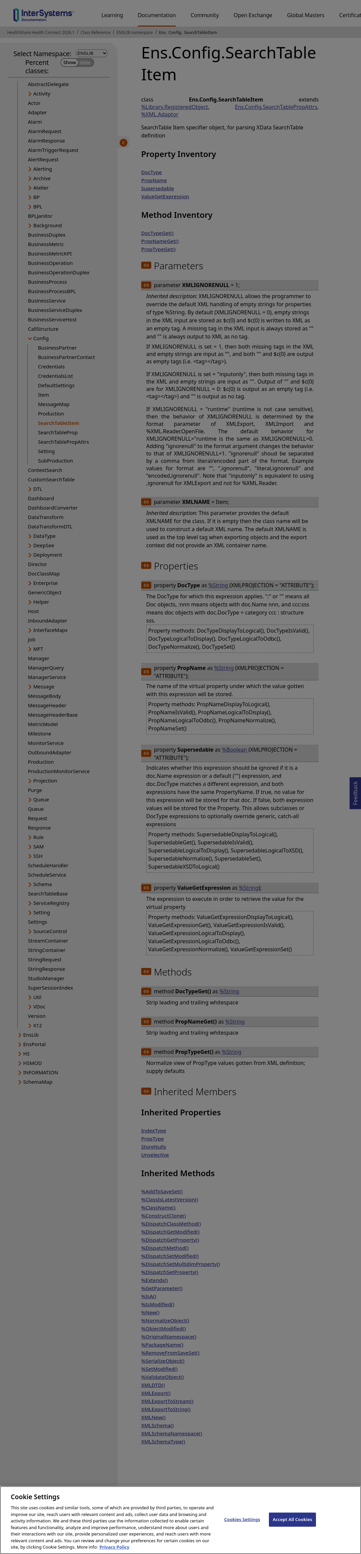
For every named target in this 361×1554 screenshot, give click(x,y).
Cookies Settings (242, 1524)
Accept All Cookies (292, 1524)
